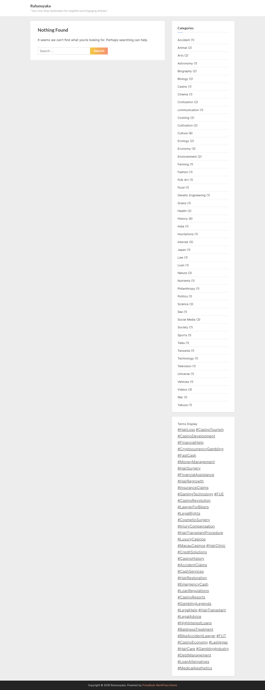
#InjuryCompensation (196, 526)
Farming (183, 164)
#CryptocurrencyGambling (200, 449)
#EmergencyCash (193, 584)
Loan (181, 265)
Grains (182, 203)
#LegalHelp (187, 610)
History (183, 218)
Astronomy (185, 63)
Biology (183, 79)
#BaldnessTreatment (195, 629)
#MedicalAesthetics (195, 668)
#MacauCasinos (191, 545)
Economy (184, 148)
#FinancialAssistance (196, 475)
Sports (182, 335)
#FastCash (187, 455)
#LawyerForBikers (193, 507)
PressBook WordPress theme (159, 685)
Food (181, 187)
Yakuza (183, 405)
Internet (183, 242)
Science (183, 304)
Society (183, 327)
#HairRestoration (192, 578)
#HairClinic (215, 545)
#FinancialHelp (191, 442)
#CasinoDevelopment (196, 436)
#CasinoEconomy (193, 642)
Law (180, 257)
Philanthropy (186, 288)
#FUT (221, 636)
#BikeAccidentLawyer (196, 636)
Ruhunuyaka (40, 6)
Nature (182, 273)
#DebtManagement (194, 655)
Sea (180, 312)
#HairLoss (186, 429)
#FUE (219, 494)
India (181, 226)
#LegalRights (189, 513)
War (180, 397)
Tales (181, 343)
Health (182, 211)
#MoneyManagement (196, 462)
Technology (186, 358)
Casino (182, 86)
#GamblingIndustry (212, 649)
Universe (184, 374)
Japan (182, 250)
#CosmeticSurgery (194, 520)
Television (184, 366)
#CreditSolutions (192, 552)
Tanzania (184, 350)
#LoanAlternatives (193, 661)
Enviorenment (187, 156)
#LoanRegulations (193, 591)
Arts (180, 55)
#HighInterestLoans (195, 623)
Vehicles (183, 382)
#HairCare (186, 649)
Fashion (183, 172)
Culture (183, 133)
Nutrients (184, 280)
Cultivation (185, 125)
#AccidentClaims (192, 565)
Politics (183, 296)
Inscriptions (186, 234)
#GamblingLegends (194, 603)
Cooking (183, 118)
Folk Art (183, 180)
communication (188, 110)
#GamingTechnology (195, 494)
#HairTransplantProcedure (200, 533)
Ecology (183, 141)
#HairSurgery (189, 468)
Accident (184, 40)
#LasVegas (218, 642)
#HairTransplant (212, 610)
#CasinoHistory (191, 558)
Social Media (186, 319)
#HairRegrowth (191, 481)
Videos (182, 389)
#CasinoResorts (191, 597)
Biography (185, 71)
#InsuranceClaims (193, 487)
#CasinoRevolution (194, 500)
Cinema (183, 94)
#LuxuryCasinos (192, 539)
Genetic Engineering (192, 195)
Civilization (185, 102)
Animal (182, 48)
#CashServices (191, 571)
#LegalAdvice (189, 616)
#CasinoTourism (210, 429)
